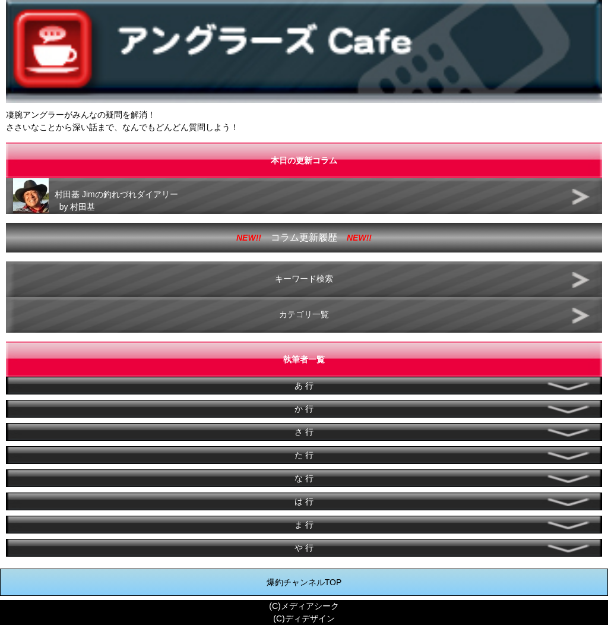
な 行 (304, 478)
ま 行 (304, 524)
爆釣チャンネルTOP (304, 582)
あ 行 (304, 385)
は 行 (304, 501)
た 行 (304, 455)
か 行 (304, 408)
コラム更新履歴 (304, 237)
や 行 (304, 548)
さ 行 (304, 432)
